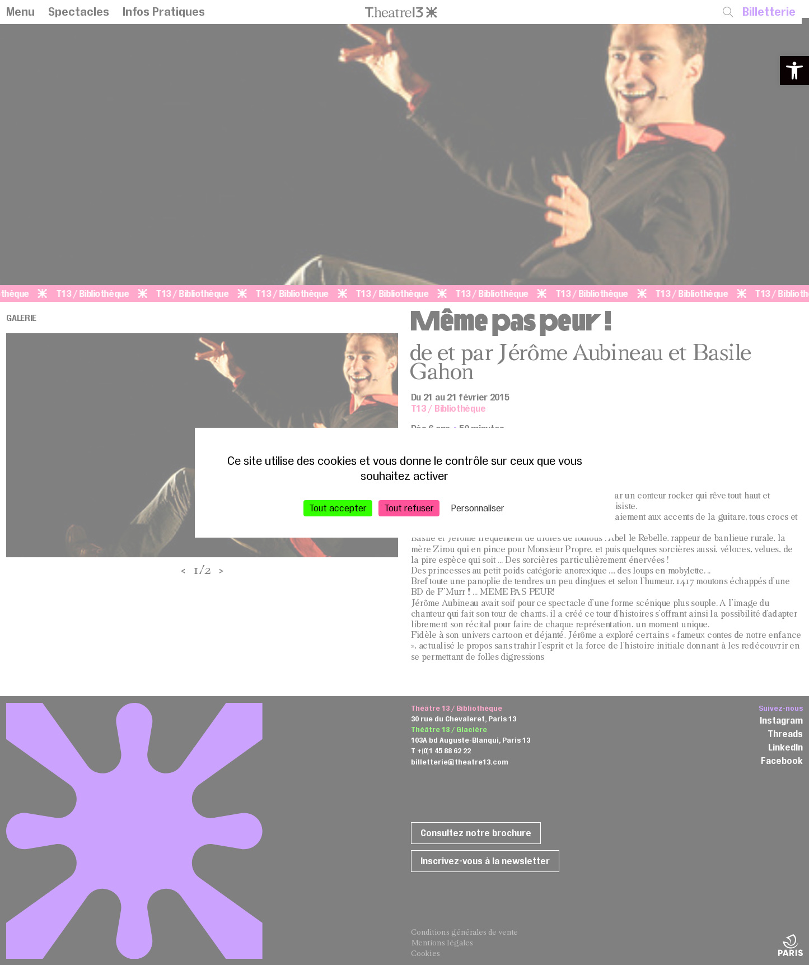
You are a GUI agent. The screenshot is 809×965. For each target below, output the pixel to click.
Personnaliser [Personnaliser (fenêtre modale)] (477, 507)
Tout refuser (409, 507)
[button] (794, 70)
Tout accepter (338, 507)
